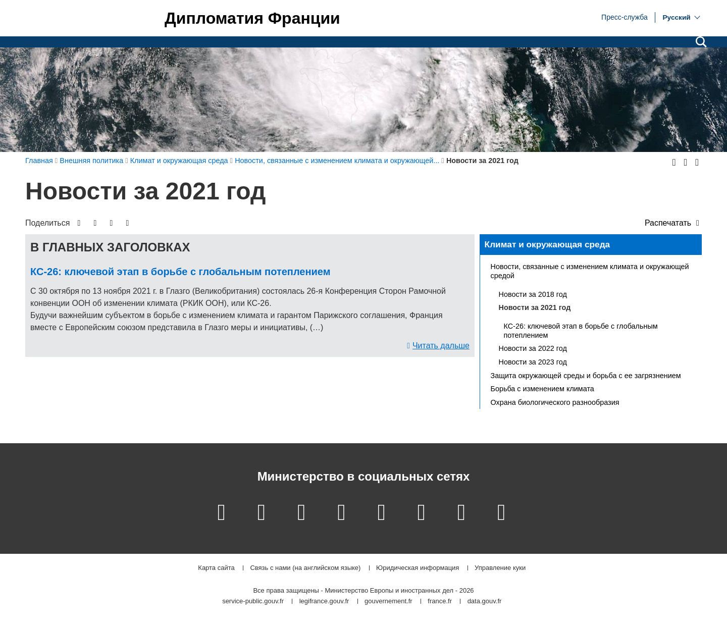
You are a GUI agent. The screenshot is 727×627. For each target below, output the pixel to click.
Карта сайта (216, 568)
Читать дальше (441, 345)
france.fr (440, 601)
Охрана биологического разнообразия (555, 402)
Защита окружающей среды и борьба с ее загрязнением (586, 376)
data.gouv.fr (485, 601)
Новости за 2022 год (533, 348)
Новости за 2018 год (533, 294)
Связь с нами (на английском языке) (305, 568)
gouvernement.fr (388, 601)
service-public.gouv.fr (253, 601)
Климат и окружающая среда (547, 244)
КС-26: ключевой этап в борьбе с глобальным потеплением (180, 271)
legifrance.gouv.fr (324, 601)
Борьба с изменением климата (542, 389)
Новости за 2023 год (533, 362)
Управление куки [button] (500, 568)
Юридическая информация (417, 568)
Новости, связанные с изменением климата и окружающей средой (590, 271)
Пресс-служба (624, 16)
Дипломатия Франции (252, 18)
